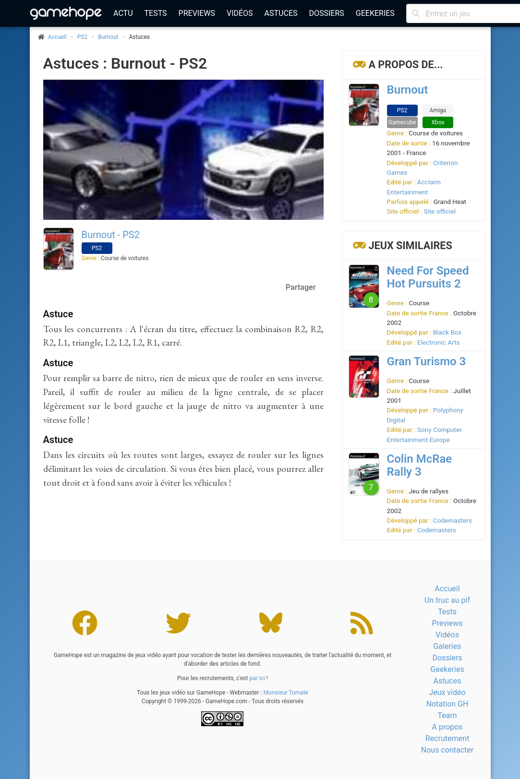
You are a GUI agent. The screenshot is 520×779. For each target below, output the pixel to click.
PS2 (82, 37)
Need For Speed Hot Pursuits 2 (428, 277)
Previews (197, 13)
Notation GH (447, 703)
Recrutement (447, 738)
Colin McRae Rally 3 (419, 465)
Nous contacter (447, 750)
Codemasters (452, 520)
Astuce (58, 314)
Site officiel (439, 211)
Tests (156, 13)
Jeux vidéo (447, 692)
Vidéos (240, 13)
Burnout (108, 37)
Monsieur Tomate (285, 692)
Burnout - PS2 (111, 234)
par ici (257, 678)
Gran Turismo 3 (426, 361)
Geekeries (375, 13)
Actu (123, 13)
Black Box (447, 332)
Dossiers (326, 13)
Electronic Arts (438, 342)
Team (447, 715)
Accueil (447, 588)
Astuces (281, 13)
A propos (447, 726)
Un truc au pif (447, 600)
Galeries (447, 646)
